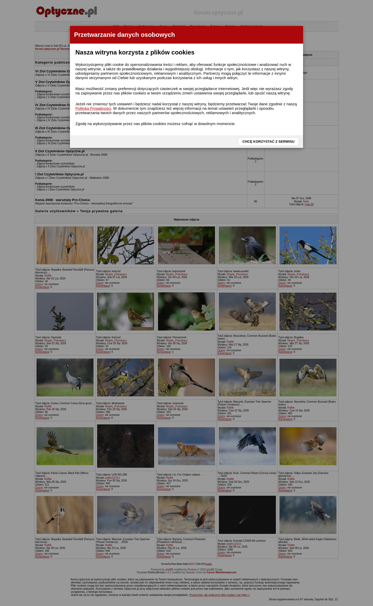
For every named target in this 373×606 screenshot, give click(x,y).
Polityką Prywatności (93, 108)
